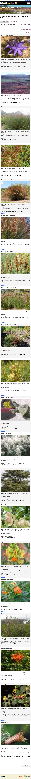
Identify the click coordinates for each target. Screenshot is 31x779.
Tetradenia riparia (6, 433)
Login (26, 0)
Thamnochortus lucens (7, 144)
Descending (28, 29)
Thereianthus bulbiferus (7, 35)
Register (28, 0)
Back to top (26, 765)
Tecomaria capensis (6, 648)
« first (15, 32)
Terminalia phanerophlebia (8, 505)
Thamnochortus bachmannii (8, 287)
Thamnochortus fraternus (8, 215)
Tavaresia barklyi (5, 722)
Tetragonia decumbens (7, 397)
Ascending (23, 29)
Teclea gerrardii (5, 684)
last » (29, 32)
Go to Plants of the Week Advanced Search (22, 19)
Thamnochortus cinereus (7, 251)
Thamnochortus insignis (7, 180)
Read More (3, 68)
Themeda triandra (6, 71)
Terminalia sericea (6, 469)
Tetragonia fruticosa (6, 359)
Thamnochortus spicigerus (8, 107)
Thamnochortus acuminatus (8, 324)
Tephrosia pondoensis (7, 579)
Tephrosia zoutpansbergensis (9, 542)
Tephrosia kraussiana (7, 614)
